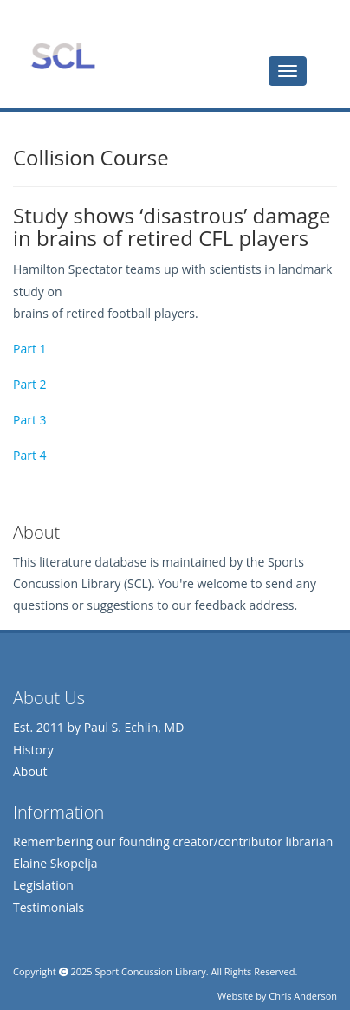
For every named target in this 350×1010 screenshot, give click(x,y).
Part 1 (30, 348)
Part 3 (30, 419)
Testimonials (48, 907)
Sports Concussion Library (62, 56)
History (33, 749)
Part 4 (30, 455)
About (30, 771)
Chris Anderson (303, 995)
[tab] (288, 71)
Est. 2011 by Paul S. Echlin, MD (98, 727)
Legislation (43, 885)
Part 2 (30, 384)
